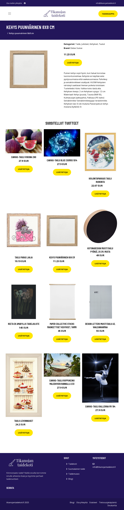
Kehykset (94, 44)
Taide (77, 44)
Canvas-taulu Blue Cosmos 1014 (62, 160)
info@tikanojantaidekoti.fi (106, 3)
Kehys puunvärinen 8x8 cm (62, 257)
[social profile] (25, 3)
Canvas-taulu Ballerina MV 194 (100, 406)
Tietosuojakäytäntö (108, 502)
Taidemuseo (73, 474)
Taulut (102, 44)
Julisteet (85, 44)
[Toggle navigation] (9, 13)
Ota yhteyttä (81, 502)
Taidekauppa (108, 14)
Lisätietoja (73, 62)
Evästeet (93, 502)
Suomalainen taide (76, 469)
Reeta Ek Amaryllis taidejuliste (23, 323)
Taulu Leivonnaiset (23, 420)
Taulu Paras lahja (24, 257)
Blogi (70, 479)
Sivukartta (112, 505)
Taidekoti (72, 464)
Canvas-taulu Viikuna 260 (23, 157)
